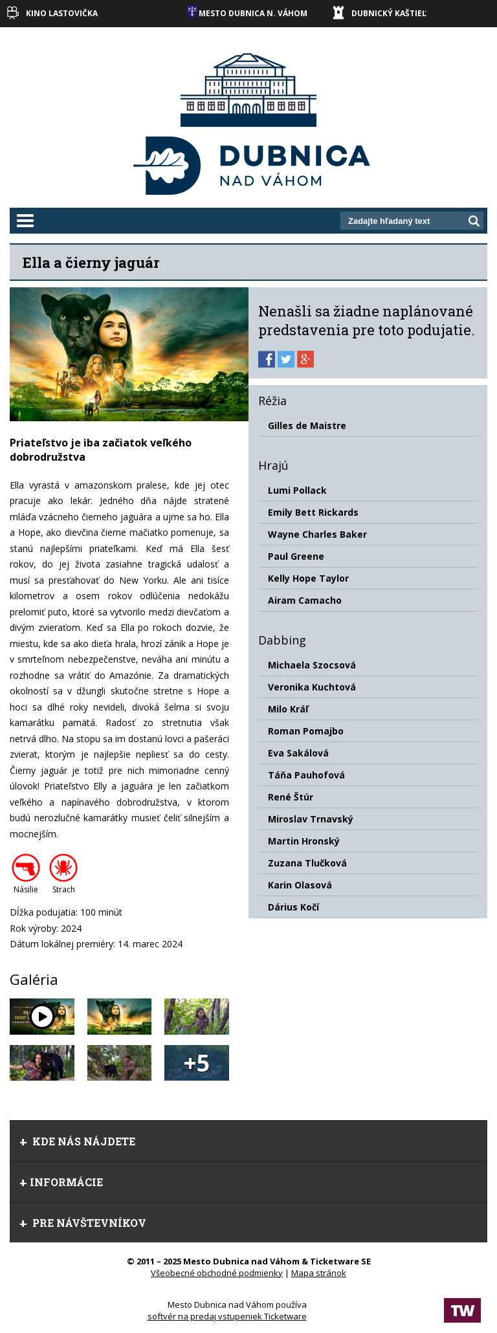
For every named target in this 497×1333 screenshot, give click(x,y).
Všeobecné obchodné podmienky (217, 1273)
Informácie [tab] (61, 1182)
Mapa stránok (318, 1273)
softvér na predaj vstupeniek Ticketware (227, 1316)
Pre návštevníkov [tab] (82, 1222)
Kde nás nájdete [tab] (77, 1141)
